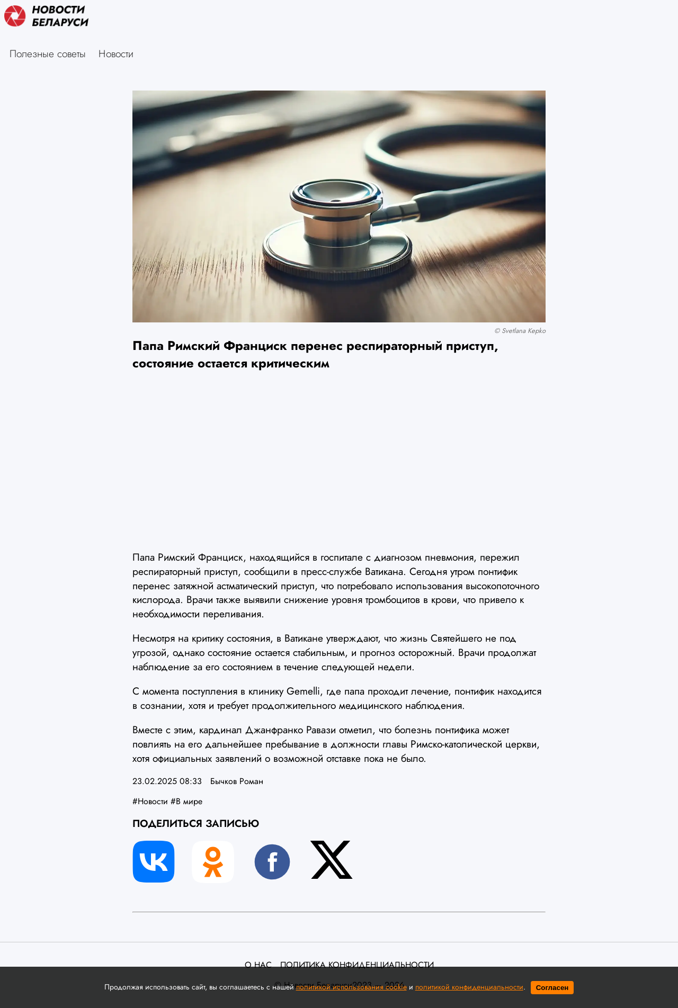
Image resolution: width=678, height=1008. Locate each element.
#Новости (150, 801)
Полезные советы (48, 53)
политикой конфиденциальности (469, 987)
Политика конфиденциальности (357, 965)
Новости (116, 53)
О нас (258, 965)
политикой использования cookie (351, 987)
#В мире (186, 801)
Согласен (552, 988)
